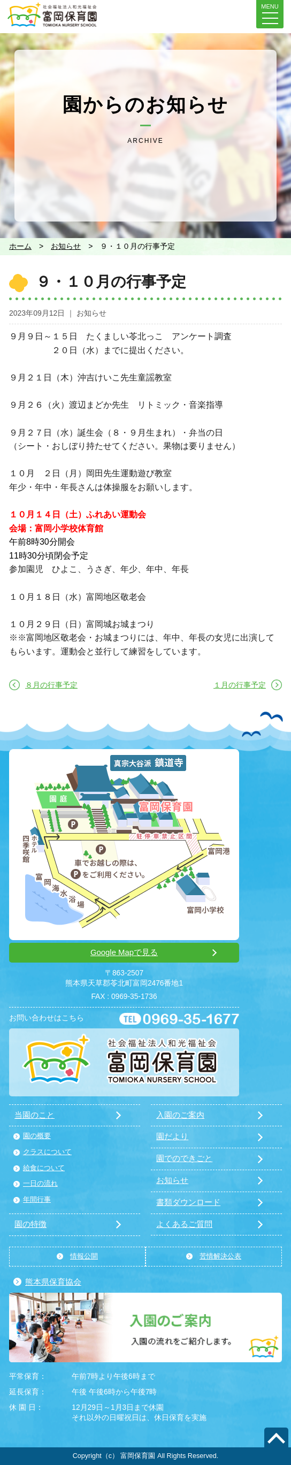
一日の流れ (40, 1183)
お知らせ (66, 246)
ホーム (20, 246)
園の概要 (37, 1136)
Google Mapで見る (124, 952)
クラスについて (47, 1152)
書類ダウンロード (188, 1202)
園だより (172, 1136)
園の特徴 (30, 1224)
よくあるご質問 (184, 1224)
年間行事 (37, 1199)
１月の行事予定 (239, 685)
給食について (44, 1168)
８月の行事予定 (51, 685)
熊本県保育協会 (53, 1281)
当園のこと (34, 1115)
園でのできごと (184, 1158)
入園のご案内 (180, 1115)
